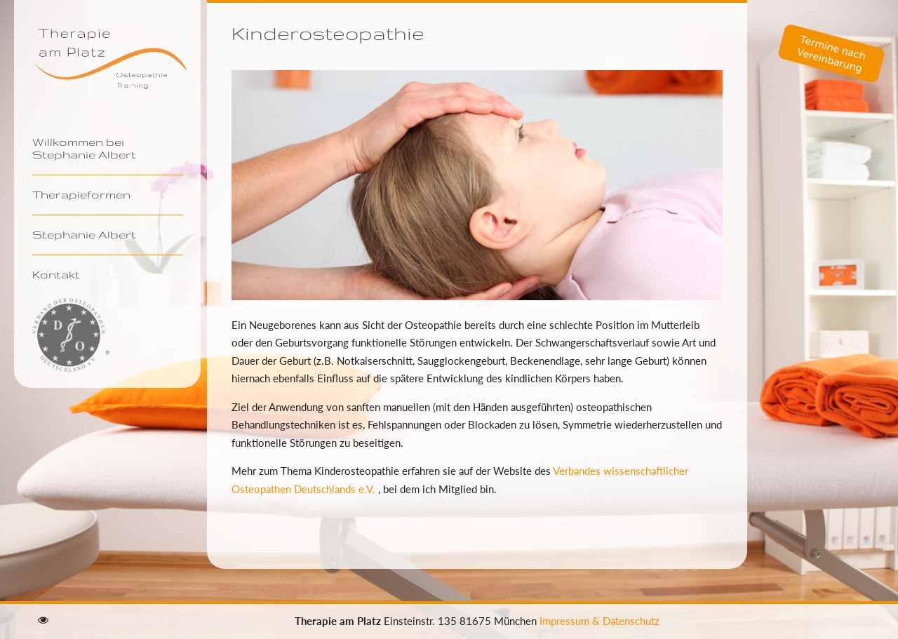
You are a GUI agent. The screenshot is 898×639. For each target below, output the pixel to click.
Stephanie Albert (84, 234)
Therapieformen (81, 194)
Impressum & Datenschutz (599, 620)
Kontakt (56, 274)
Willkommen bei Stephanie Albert (84, 148)
